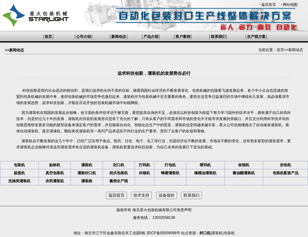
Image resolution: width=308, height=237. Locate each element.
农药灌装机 (54, 181)
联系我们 (218, 36)
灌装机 (128, 96)
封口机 (118, 165)
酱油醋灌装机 (244, 173)
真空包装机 (54, 173)
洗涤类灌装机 (19, 181)
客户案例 (183, 36)
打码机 (144, 165)
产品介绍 (151, 36)
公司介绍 (83, 36)
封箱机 (144, 173)
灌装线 (86, 181)
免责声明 (184, 210)
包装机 (19, 165)
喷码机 (205, 165)
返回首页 (268, 4)
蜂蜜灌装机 (170, 173)
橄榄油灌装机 (205, 173)
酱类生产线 (118, 181)
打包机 (170, 165)
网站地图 (290, 4)
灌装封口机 (86, 173)
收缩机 (243, 165)
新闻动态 (118, 36)
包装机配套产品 (285, 173)
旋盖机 (19, 173)
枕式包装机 (118, 173)
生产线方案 (256, 36)
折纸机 (285, 165)
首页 (48, 36)
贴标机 (54, 165)
